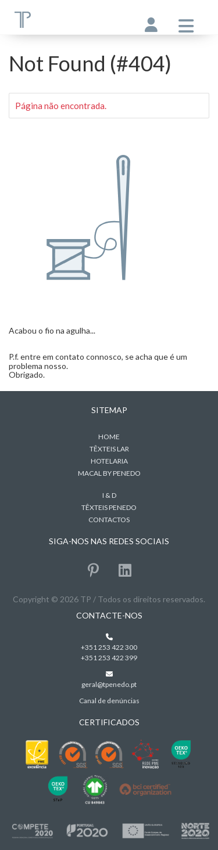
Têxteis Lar (109, 448)
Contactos (109, 519)
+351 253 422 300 (109, 647)
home (109, 436)
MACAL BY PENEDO (109, 473)
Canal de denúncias (109, 700)
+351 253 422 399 (109, 657)
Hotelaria (109, 461)
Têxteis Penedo (109, 507)
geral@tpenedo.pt (109, 684)
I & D (109, 495)
